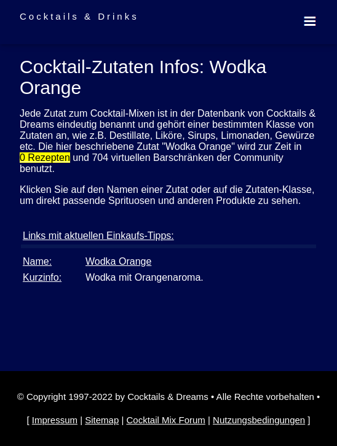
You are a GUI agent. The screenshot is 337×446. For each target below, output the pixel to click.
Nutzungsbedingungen (259, 420)
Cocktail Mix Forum (165, 420)
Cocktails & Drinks (79, 16)
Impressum (54, 420)
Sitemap (102, 420)
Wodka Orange (118, 261)
